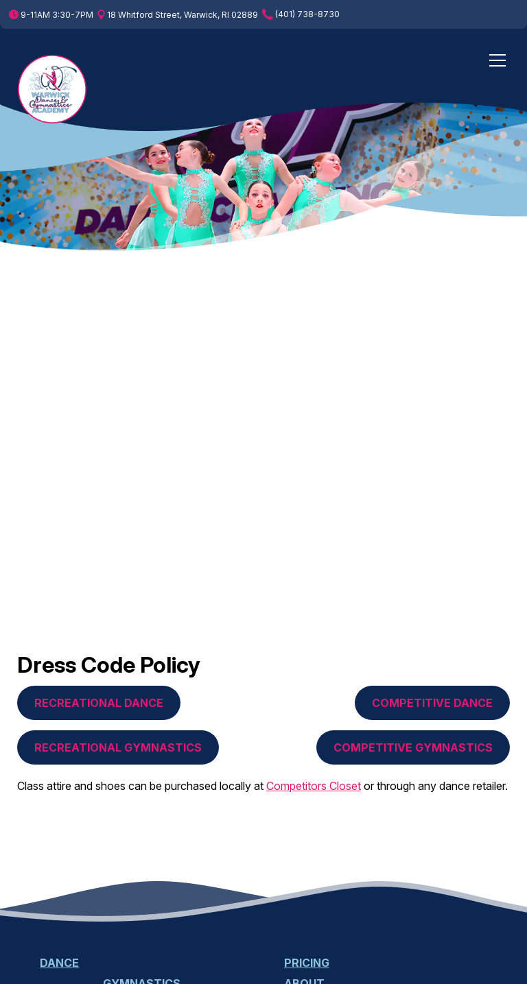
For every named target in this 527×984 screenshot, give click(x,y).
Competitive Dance (432, 703)
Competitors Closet (313, 786)
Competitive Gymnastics (413, 747)
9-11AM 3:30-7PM (51, 15)
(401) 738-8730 (301, 14)
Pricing (306, 963)
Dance (59, 963)
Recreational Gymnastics (118, 747)
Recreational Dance (98, 703)
